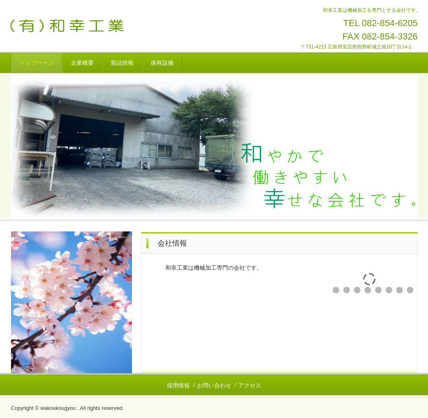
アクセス (249, 385)
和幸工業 (91, 25)
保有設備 (162, 62)
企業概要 (82, 62)
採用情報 (178, 385)
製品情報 (122, 62)
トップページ (37, 62)
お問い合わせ (214, 385)
